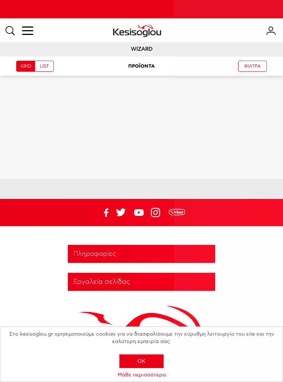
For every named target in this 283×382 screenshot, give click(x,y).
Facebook (103, 212)
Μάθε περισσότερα (142, 375)
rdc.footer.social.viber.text (177, 212)
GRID (26, 66)
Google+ (157, 212)
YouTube (121, 212)
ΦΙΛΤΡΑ (252, 66)
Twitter (139, 212)
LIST (44, 66)
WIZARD (142, 49)
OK (141, 361)
